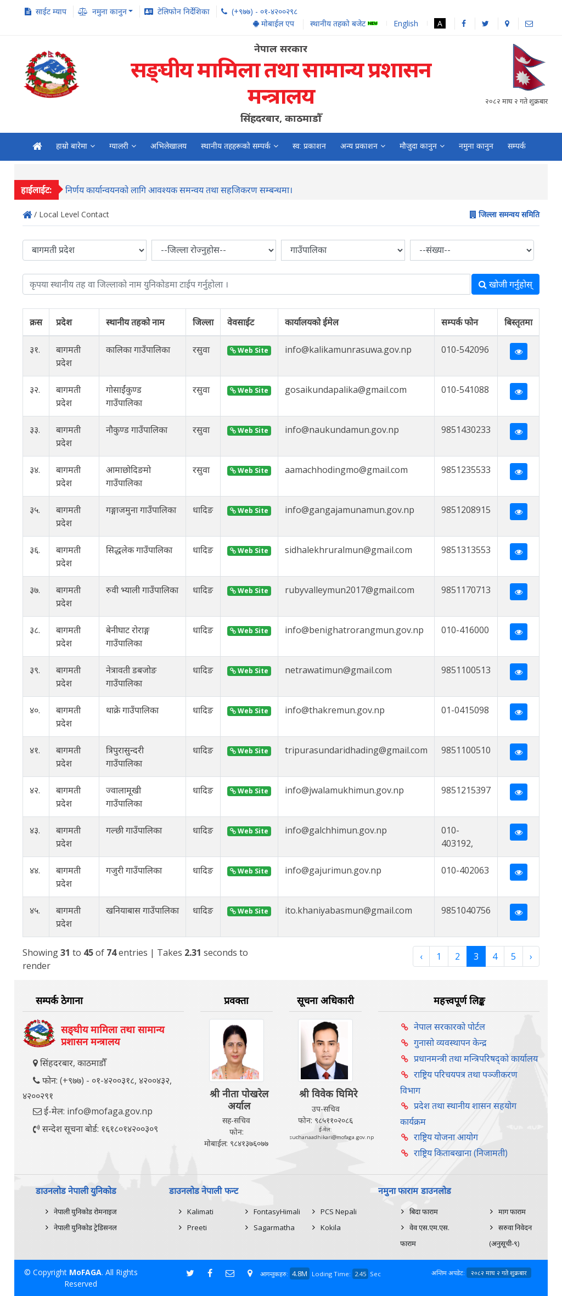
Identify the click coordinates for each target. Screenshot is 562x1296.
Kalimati (200, 1211)
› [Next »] (531, 956)
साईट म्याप (51, 11)
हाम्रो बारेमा (71, 146)
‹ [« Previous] (421, 956)
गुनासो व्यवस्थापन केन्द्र (450, 1042)
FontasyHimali (277, 1211)
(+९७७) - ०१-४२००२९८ (264, 11)
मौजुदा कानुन (418, 146)
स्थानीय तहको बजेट (344, 24)
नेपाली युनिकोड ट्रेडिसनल (85, 1227)
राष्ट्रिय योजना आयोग (446, 1137)
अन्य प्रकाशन (359, 146)
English (406, 23)
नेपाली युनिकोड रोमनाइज (85, 1211)
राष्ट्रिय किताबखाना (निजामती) (461, 1153)
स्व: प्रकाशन (309, 146)
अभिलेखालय (168, 146)
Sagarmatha (274, 1227)
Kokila (331, 1227)
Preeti (197, 1227)
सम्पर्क (517, 146)
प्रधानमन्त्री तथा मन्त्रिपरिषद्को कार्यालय (476, 1058)
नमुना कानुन (476, 146)
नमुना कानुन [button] (109, 11)
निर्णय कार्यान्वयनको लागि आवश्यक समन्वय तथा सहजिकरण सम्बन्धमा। (179, 193)
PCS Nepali (339, 1211)
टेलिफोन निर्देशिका (184, 11)
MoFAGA (85, 1272)
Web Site (249, 350)
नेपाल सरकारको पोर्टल (449, 1027)
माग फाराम (512, 1211)
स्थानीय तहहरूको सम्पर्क (236, 146)
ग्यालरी (118, 146)
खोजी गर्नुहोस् (505, 284)
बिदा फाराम (423, 1211)
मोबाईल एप (273, 23)
